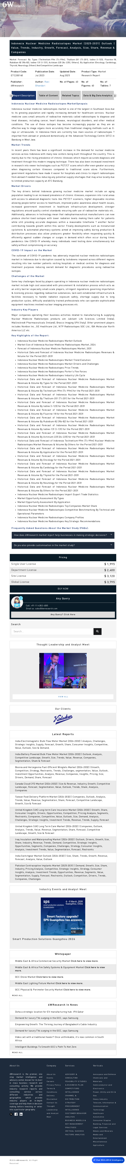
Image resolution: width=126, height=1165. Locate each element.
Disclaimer (52, 1099)
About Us (51, 1074)
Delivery (51, 1096)
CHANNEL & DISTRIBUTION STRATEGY (72, 1099)
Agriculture (98, 1145)
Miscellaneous (100, 1142)
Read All (17, 995)
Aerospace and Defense (104, 1074)
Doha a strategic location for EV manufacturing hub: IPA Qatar (49, 1012)
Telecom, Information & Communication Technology (104, 1106)
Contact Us (52, 1103)
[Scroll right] (115, 95)
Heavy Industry (100, 1099)
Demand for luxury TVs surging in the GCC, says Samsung (46, 1018)
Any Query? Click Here (63, 615)
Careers (50, 1081)
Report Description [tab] (24, 96)
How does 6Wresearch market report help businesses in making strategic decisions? (63, 534)
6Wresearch (22, 1160)
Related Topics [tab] (70, 96)
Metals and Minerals (103, 1131)
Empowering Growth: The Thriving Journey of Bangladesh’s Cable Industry (56, 1024)
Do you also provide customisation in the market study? (63, 545)
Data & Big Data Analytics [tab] (97, 96)
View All (63, 697)
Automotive (98, 1117)
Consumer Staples (102, 1120)
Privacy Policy (54, 1085)
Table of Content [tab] (48, 96)
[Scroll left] (11, 95)
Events (50, 1078)
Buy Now (63, 589)
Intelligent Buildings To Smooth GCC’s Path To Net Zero (45, 1047)
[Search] (114, 4)
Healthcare (98, 1113)
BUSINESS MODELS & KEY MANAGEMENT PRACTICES (75, 1124)
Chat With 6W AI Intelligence (108, 1160)
